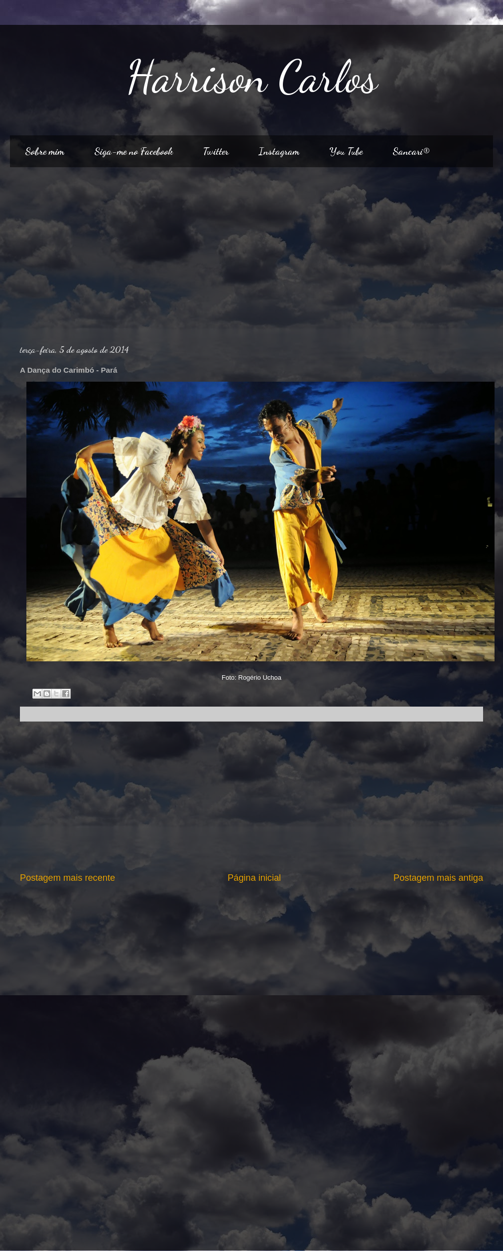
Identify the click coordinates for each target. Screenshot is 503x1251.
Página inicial (254, 878)
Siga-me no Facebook (133, 151)
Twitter (216, 151)
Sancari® (410, 151)
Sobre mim (44, 151)
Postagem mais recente (67, 878)
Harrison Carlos (251, 77)
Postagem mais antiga (438, 878)
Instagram (278, 151)
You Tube (346, 151)
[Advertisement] (252, 251)
